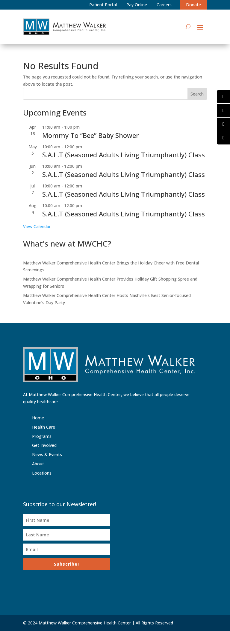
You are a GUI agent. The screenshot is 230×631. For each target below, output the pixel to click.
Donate (193, 4)
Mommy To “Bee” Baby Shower (90, 135)
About (38, 464)
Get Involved (44, 445)
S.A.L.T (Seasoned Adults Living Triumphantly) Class (123, 154)
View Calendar (37, 226)
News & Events (47, 454)
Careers (164, 4)
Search (197, 94)
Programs (42, 436)
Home (38, 418)
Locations (42, 473)
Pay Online (136, 4)
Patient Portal (103, 4)
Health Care (43, 427)
